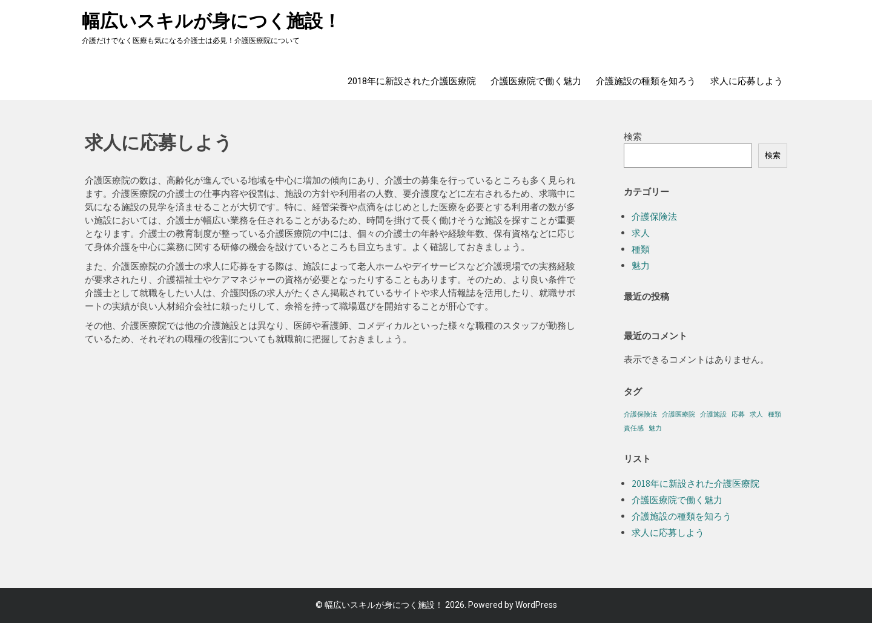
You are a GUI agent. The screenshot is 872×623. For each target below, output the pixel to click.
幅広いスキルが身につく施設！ (211, 20)
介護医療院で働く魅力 (535, 81)
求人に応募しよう (746, 81)
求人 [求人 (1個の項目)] (756, 414)
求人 (641, 233)
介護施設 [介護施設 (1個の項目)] (713, 414)
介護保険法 (654, 216)
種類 (641, 249)
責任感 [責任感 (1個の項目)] (634, 428)
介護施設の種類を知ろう (646, 81)
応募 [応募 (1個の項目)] (738, 414)
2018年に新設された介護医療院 (412, 81)
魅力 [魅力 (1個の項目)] (655, 428)
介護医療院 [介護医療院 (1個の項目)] (678, 414)
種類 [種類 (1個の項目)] (774, 414)
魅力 (641, 265)
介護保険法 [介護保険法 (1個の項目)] (640, 414)
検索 (633, 136)
